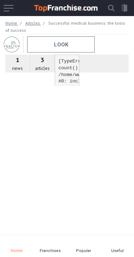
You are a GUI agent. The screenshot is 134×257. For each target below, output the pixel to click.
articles (42, 63)
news (17, 63)
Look (61, 44)
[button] (111, 8)
